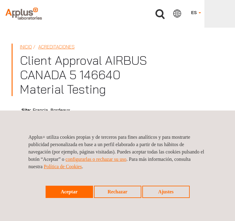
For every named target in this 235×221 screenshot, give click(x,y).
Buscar (160, 14)
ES (196, 12)
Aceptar (69, 191)
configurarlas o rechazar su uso (95, 159)
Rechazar (118, 191)
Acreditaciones (56, 47)
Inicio (26, 47)
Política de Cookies (63, 166)
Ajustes (166, 191)
